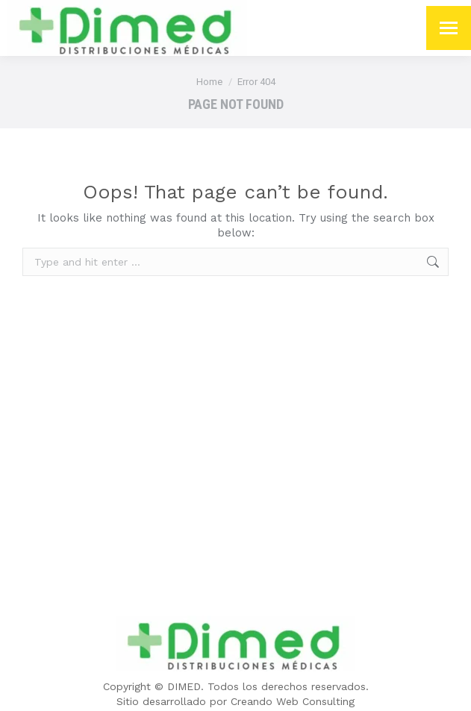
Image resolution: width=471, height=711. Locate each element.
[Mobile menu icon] (448, 28)
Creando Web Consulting (293, 701)
